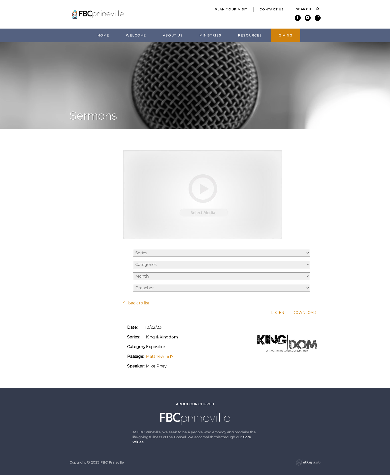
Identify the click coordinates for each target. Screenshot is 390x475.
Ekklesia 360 (308, 463)
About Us (173, 35)
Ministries (210, 35)
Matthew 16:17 (160, 356)
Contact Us (271, 9)
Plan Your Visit (231, 9)
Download (304, 313)
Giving (285, 35)
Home (103, 35)
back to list (136, 303)
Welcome (136, 35)
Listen (277, 313)
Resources (250, 35)
